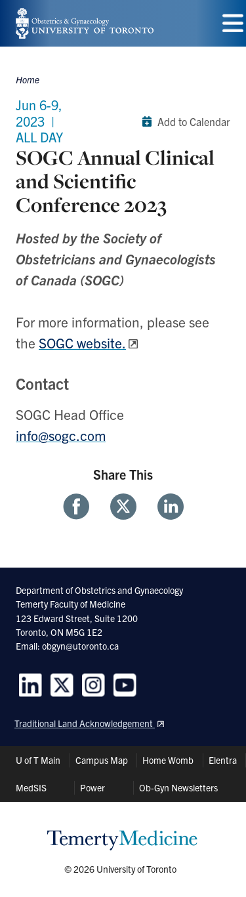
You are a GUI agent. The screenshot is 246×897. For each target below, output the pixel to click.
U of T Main (38, 760)
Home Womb (168, 760)
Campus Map (101, 760)
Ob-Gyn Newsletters (178, 787)
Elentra (223, 760)
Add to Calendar (183, 121)
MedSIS (31, 787)
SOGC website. (82, 342)
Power (92, 787)
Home (27, 79)
